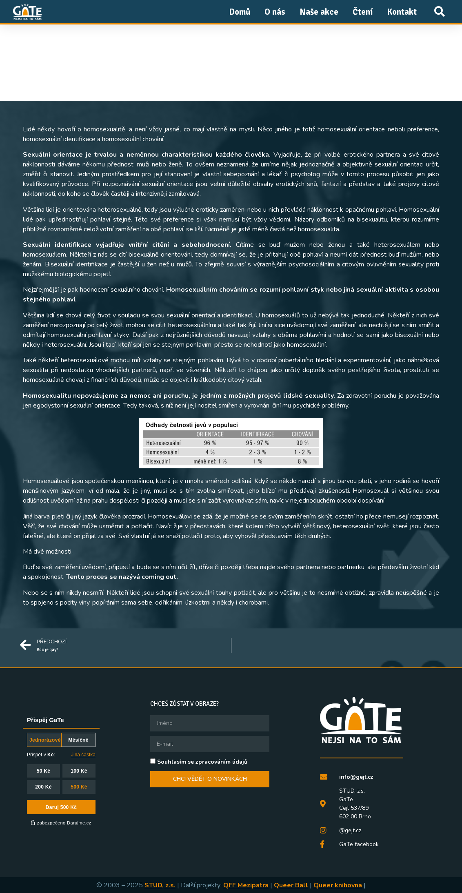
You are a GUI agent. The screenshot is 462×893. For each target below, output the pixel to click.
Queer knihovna (337, 885)
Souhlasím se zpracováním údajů (202, 761)
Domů (239, 12)
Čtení (363, 12)
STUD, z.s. (159, 885)
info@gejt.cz (356, 777)
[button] (439, 11)
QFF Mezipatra (246, 885)
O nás (274, 12)
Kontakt (402, 12)
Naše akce (319, 12)
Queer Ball (291, 885)
